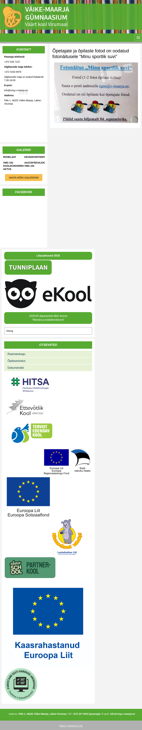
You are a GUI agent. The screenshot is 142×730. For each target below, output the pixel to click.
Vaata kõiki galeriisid (24, 177)
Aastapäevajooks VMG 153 (34, 164)
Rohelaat (9, 157)
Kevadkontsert (34, 157)
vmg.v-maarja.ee (71, 726)
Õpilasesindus (17, 360)
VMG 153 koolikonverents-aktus (13, 165)
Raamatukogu (16, 354)
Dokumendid (15, 367)
